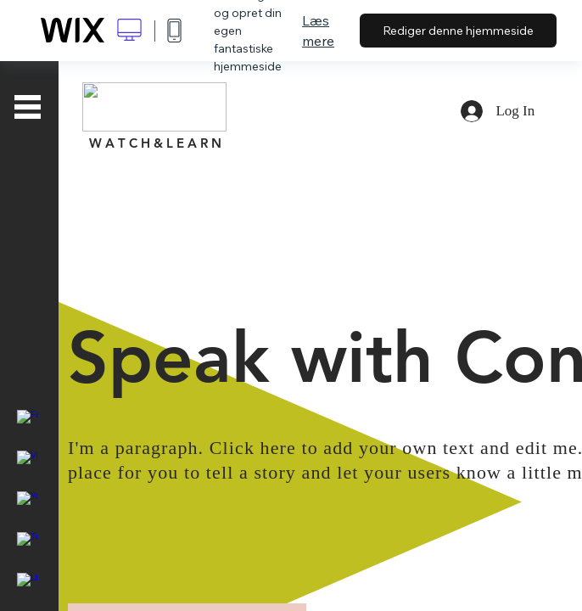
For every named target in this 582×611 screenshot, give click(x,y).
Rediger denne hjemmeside (458, 30)
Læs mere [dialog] (318, 30)
